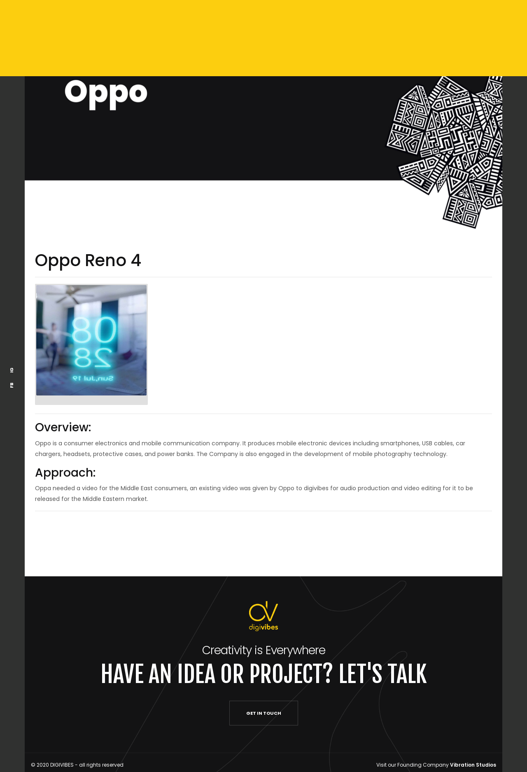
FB (11, 385)
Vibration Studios (473, 764)
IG (11, 370)
